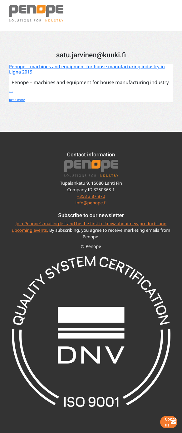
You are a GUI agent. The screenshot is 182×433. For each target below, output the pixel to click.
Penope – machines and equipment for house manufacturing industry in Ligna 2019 (87, 69)
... (11, 90)
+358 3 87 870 (91, 196)
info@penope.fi (91, 203)
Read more (17, 100)
